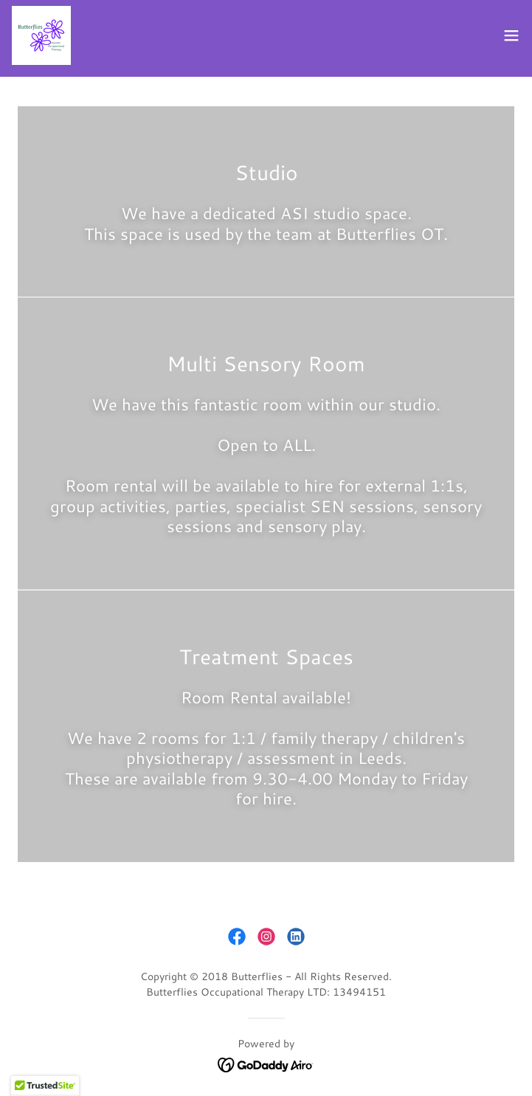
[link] (41, 35)
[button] (511, 35)
